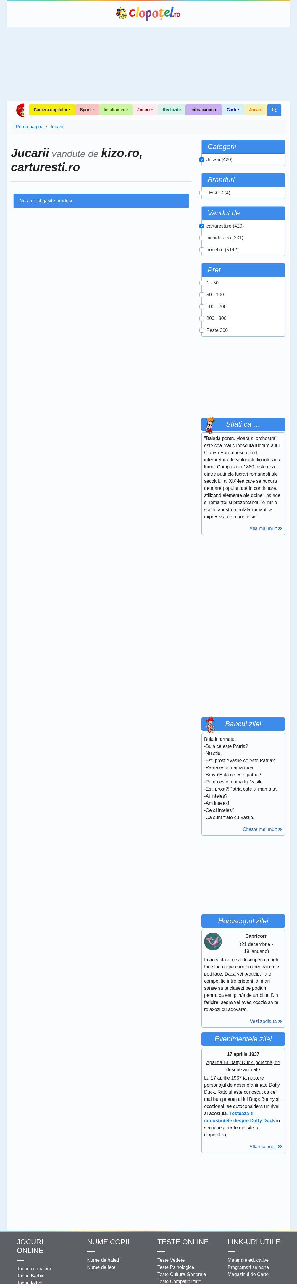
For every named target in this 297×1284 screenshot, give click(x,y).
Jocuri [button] (143, 109)
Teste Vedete (171, 1260)
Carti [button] (231, 109)
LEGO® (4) (218, 192)
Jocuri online (30, 1246)
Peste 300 (217, 330)
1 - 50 (212, 282)
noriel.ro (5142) (222, 249)
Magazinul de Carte (248, 1274)
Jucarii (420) (219, 159)
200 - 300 (216, 318)
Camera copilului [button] (50, 109)
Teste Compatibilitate (179, 1281)
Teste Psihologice (175, 1267)
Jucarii (255, 109)
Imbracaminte (203, 109)
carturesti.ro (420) (225, 225)
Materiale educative (248, 1260)
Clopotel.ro (148, 14)
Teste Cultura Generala (181, 1274)
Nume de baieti (103, 1260)
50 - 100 (215, 294)
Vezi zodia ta (266, 1021)
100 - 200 (216, 306)
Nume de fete (101, 1267)
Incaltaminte (116, 109)
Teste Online (183, 1242)
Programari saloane (248, 1267)
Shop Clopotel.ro (20, 110)
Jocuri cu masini (34, 1268)
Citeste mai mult (262, 829)
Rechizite (172, 109)
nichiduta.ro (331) (224, 237)
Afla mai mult (265, 528)
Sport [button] (85, 109)
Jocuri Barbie (30, 1275)
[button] (274, 110)
